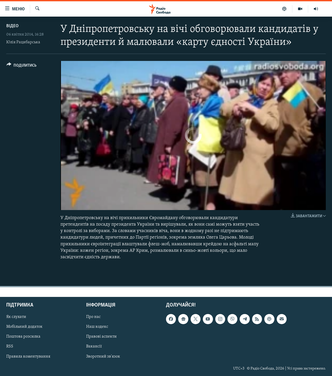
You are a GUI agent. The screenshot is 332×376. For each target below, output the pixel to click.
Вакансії (94, 347)
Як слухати (16, 317)
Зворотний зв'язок (103, 356)
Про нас (93, 317)
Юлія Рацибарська (23, 42)
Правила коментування (28, 356)
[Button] (21, 66)
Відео (12, 26)
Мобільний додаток (24, 327)
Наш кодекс (97, 327)
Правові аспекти (101, 337)
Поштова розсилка (23, 337)
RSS (9, 347)
